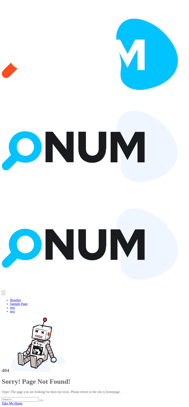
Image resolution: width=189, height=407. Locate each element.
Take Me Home (12, 403)
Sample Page (18, 304)
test (12, 307)
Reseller (15, 300)
